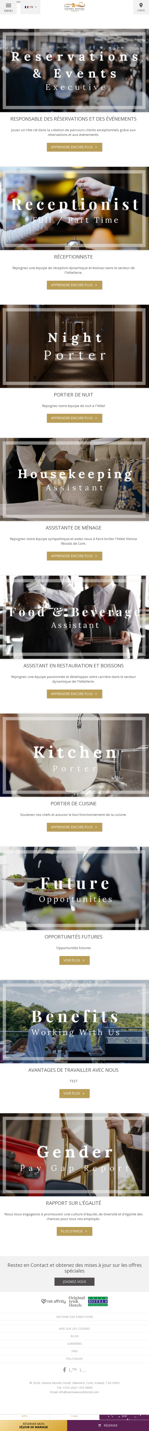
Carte (141, 7)
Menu (8, 11)
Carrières (74, 1344)
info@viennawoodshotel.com (79, 1392)
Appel (25, 1416)
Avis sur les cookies (74, 1329)
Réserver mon (33, 1425)
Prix (74, 1351)
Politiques (74, 1359)
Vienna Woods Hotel (74, 7)
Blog (75, 1336)
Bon (124, 1417)
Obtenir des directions (74, 1317)
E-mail (74, 1416)
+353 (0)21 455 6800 (77, 1387)
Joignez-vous (74, 1281)
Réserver (110, 1425)
